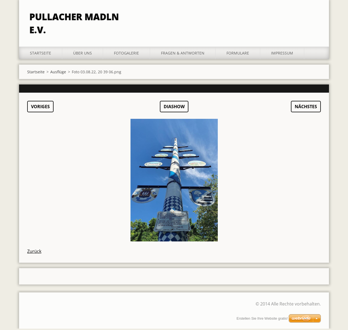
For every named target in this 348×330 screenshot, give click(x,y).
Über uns (82, 54)
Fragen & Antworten (182, 54)
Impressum (282, 54)
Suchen (315, 16)
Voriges (40, 108)
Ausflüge (58, 73)
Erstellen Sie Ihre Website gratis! (262, 318)
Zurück (34, 253)
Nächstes (306, 108)
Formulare (237, 54)
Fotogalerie (126, 54)
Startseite (40, 54)
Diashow (174, 108)
